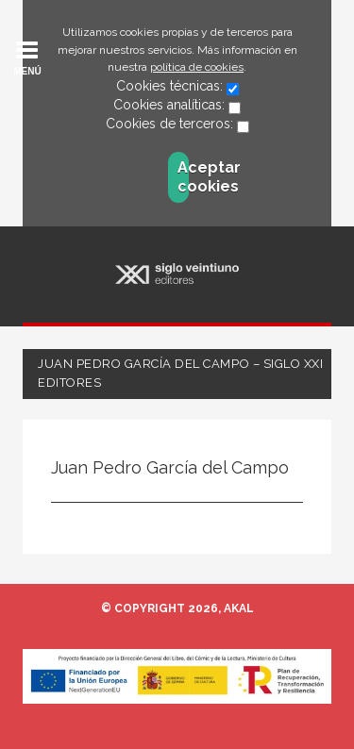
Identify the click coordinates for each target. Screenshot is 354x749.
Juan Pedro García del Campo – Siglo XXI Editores (180, 373)
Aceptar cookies (183, 176)
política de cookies (197, 67)
